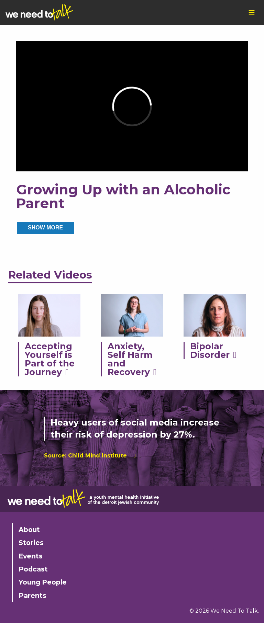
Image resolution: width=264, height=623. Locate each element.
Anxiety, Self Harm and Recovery (130, 359)
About (29, 529)
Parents (32, 595)
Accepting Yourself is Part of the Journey (50, 359)
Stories (31, 543)
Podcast (33, 569)
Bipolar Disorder (210, 350)
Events (31, 556)
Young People (43, 582)
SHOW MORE (45, 227)
